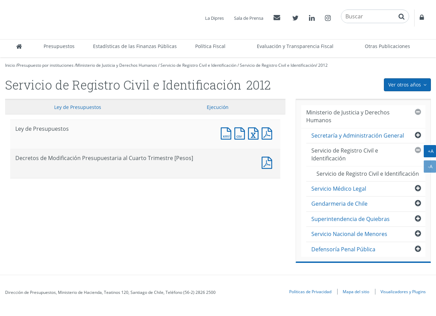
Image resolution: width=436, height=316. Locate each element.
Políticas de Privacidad (310, 291)
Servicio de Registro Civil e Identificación (198, 65)
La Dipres (214, 18)
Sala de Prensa (248, 18)
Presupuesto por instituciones (45, 65)
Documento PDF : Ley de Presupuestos (268, 132)
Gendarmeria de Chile (339, 203)
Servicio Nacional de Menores (349, 234)
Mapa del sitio (356, 291)
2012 (323, 65)
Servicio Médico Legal (338, 188)
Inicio (10, 65)
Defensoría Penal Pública (343, 249)
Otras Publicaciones (387, 46)
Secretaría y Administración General (357, 135)
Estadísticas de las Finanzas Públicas (135, 46)
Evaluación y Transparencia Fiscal (295, 46)
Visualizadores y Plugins (403, 291)
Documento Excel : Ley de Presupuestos (255, 132)
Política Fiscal (210, 46)
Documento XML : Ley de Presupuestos (227, 132)
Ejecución (218, 107)
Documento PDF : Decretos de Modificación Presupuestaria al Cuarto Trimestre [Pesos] (268, 162)
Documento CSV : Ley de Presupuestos (241, 132)
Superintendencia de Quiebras (350, 219)
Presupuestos (59, 46)
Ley (77, 107)
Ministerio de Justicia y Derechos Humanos (116, 65)
